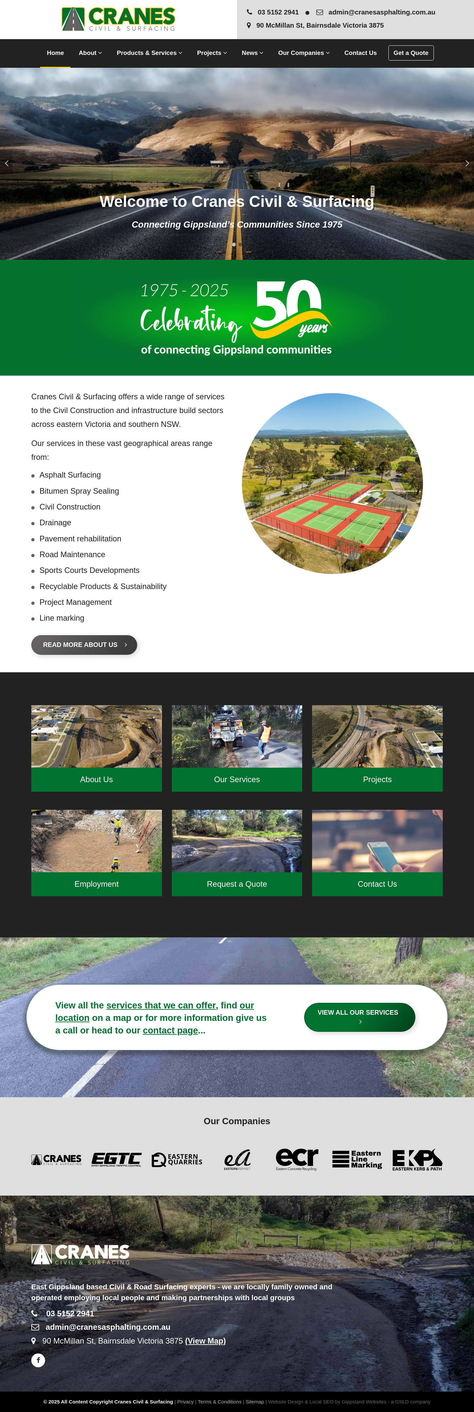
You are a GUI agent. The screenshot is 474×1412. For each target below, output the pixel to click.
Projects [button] (212, 52)
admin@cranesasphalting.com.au (375, 12)
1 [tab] (234, 244)
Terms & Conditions (220, 1401)
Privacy (185, 1401)
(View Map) (205, 1340)
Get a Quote (411, 52)
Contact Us (360, 52)
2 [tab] (240, 244)
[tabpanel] (237, 164)
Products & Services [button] (149, 52)
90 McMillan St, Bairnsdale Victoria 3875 (315, 25)
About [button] (90, 52)
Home (55, 52)
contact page (170, 1030)
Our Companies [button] (303, 52)
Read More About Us (85, 644)
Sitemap (255, 1401)
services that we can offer (161, 1005)
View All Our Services (361, 1017)
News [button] (252, 52)
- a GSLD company (409, 1401)
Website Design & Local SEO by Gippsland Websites (327, 1401)
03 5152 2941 (273, 12)
